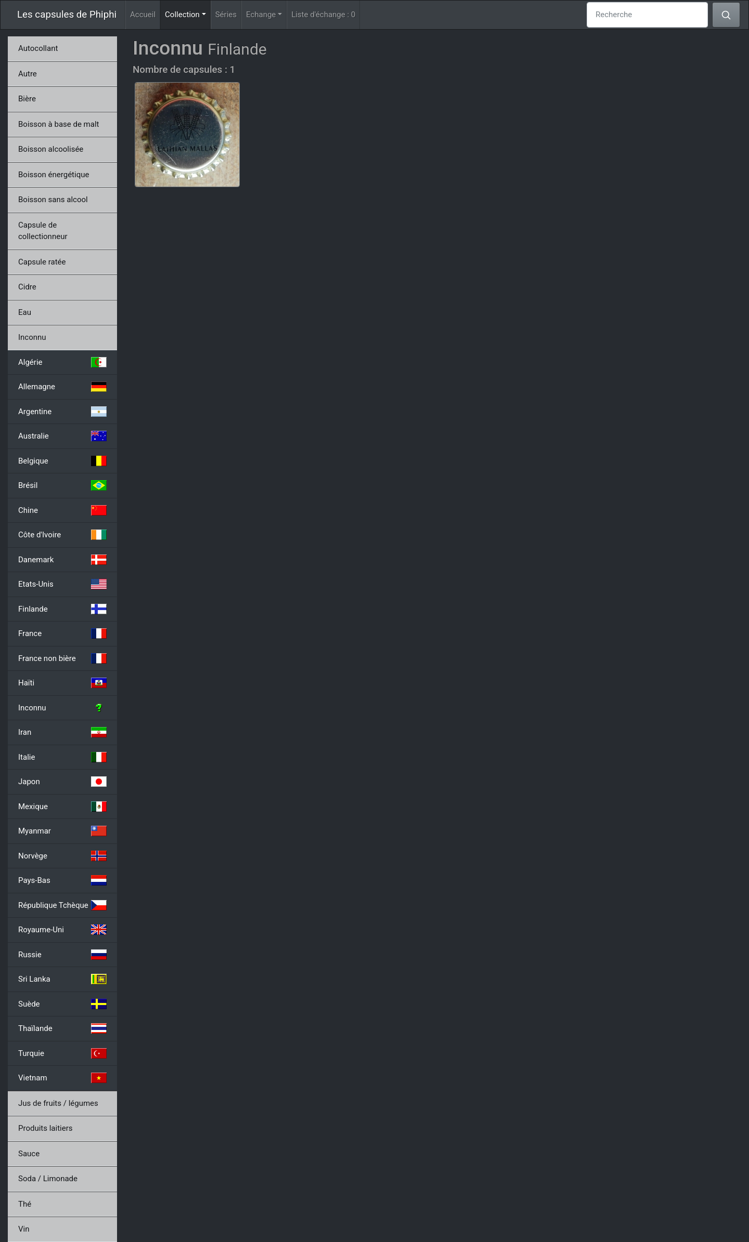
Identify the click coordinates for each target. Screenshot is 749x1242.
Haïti (62, 683)
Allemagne (62, 386)
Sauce (29, 1153)
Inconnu (32, 337)
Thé (24, 1204)
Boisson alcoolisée (50, 149)
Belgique (62, 461)
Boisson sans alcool (53, 199)
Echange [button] (261, 14)
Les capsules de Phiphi (67, 14)
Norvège (62, 856)
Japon (62, 781)
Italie (62, 757)
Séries (226, 14)
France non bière (62, 658)
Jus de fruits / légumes (58, 1103)
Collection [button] (188, 13)
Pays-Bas (62, 880)
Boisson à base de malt (58, 124)
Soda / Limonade (48, 1178)
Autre (27, 73)
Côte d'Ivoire (62, 535)
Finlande (62, 609)
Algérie (62, 362)
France (62, 633)
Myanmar (62, 831)
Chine (62, 510)
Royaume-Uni (62, 929)
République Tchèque (62, 905)
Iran (62, 732)
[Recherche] (647, 15)
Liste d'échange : (323, 14)
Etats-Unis (62, 584)
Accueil (143, 14)
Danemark (62, 559)
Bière (27, 98)
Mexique (62, 806)
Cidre (27, 287)
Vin (23, 1229)
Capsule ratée (42, 262)
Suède (62, 1004)
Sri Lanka (62, 979)
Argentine (62, 411)
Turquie (62, 1053)
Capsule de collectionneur (43, 231)
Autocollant (38, 48)
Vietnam (62, 1078)
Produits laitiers (45, 1128)
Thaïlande (62, 1028)
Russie (62, 954)
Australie (62, 436)
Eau (24, 312)
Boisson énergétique (53, 174)
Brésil (62, 485)
